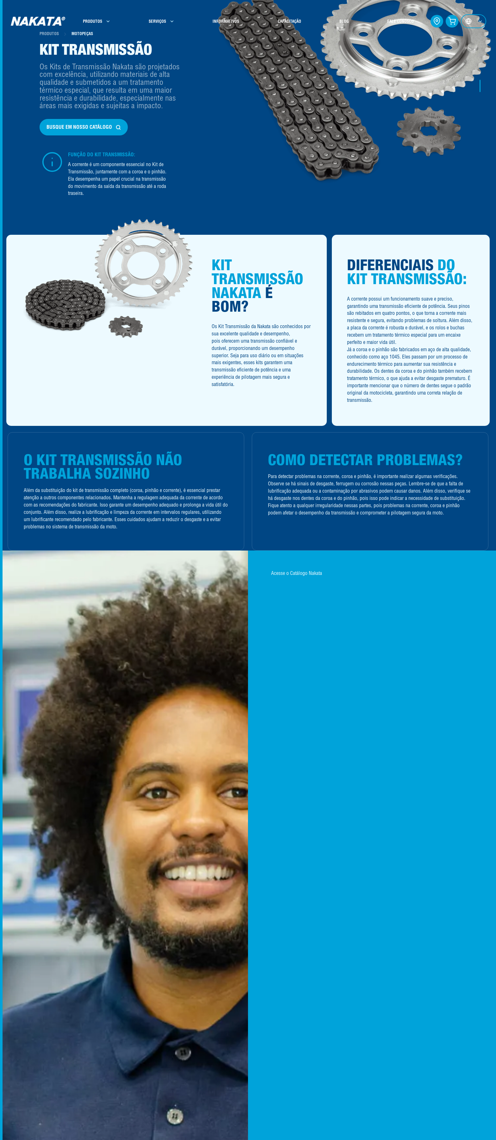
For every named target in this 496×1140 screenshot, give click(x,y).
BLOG (342, 21)
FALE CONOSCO (398, 21)
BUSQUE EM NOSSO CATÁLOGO (83, 127)
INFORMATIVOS (226, 21)
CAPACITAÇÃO (289, 21)
